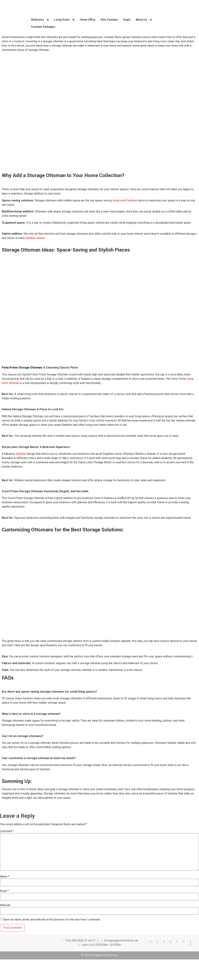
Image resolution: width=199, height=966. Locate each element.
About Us (141, 19)
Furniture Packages (43, 26)
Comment (7, 831)
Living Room (62, 19)
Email (4, 891)
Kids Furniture (109, 19)
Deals (126, 19)
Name (4, 876)
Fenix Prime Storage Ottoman (22, 367)
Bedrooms (37, 19)
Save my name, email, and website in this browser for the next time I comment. (51, 919)
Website (5, 905)
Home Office (87, 19)
